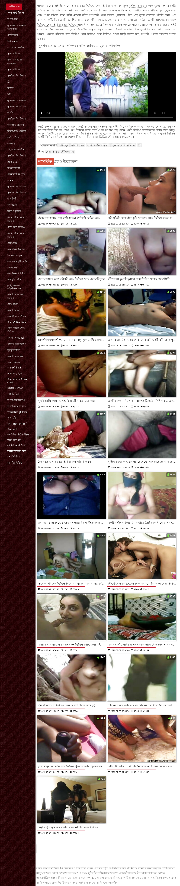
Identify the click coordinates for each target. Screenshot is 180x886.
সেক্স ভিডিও (13, 310)
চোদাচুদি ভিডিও (14, 279)
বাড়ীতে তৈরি (13, 137)
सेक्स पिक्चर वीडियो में (16, 273)
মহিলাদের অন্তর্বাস (15, 47)
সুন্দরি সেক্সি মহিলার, (16, 118)
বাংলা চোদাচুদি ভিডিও (18, 261)
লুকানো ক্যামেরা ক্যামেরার (14, 61)
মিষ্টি (9, 94)
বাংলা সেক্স (12, 19)
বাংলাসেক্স (12, 267)
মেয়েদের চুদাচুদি (14, 373)
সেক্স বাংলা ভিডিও (16, 249)
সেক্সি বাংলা (12, 304)
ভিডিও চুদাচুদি (14, 211)
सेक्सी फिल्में (12, 429)
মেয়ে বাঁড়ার (12, 35)
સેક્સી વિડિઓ (14, 362)
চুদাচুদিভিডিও (13, 350)
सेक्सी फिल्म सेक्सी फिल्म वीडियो (17, 381)
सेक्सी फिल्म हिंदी (14, 440)
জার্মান (10, 87)
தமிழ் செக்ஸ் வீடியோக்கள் (14, 287)
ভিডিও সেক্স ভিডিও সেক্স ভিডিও (57, 24)
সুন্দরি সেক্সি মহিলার (16, 75)
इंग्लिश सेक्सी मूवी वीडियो (17, 412)
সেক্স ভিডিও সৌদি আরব (60, 151)
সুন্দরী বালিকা (13, 53)
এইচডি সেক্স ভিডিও (16, 343)
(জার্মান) (11, 143)
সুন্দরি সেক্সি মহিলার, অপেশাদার (16, 27)
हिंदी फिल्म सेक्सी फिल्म (16, 451)
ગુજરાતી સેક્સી (14, 367)
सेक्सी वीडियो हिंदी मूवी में (17, 423)
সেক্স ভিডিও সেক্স (15, 356)
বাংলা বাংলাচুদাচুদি (16, 337)
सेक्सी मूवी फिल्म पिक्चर (16, 322)
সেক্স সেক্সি (12, 243)
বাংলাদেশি (12, 204)
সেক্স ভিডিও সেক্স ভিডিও (15, 296)
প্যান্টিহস (63, 145)
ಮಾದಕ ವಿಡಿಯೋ (15, 387)
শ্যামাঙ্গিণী (12, 198)
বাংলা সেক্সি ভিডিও (16, 406)
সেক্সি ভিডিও (137, 5)
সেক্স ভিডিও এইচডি (16, 316)
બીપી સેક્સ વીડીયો (16, 445)
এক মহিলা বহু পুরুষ (16, 174)
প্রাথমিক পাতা (13, 6)
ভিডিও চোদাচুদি (14, 255)
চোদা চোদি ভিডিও (16, 227)
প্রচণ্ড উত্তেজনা (14, 161)
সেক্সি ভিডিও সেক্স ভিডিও (15, 219)
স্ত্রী (8, 81)
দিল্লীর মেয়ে (12, 41)
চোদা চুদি (11, 417)
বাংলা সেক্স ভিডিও (16, 400)
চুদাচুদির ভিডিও (14, 462)
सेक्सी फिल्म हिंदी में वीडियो (18, 434)
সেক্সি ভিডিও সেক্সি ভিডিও (16, 329)
